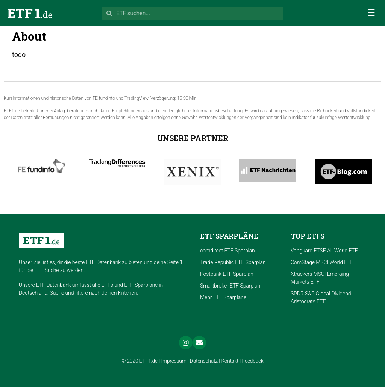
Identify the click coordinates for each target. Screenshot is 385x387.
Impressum (173, 361)
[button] (371, 13)
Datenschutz (204, 361)
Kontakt (230, 361)
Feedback (253, 361)
